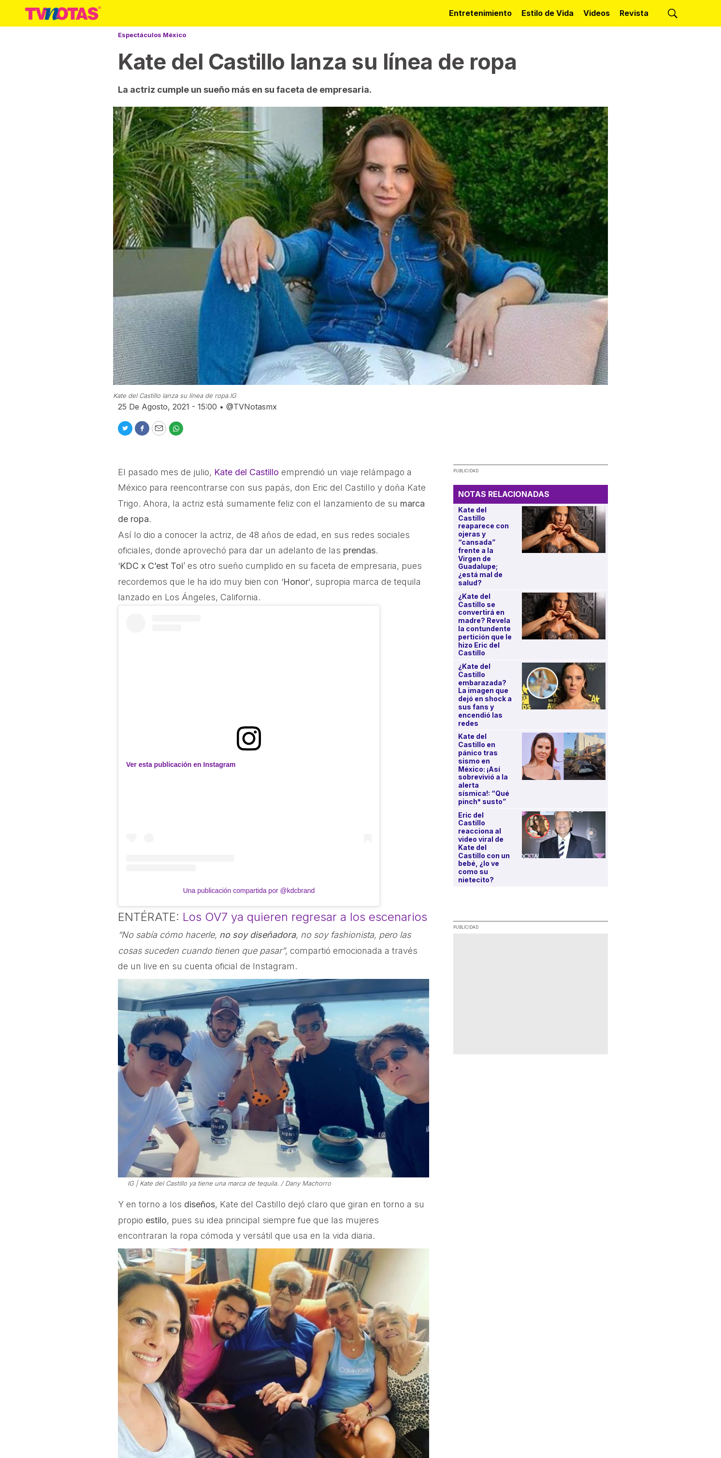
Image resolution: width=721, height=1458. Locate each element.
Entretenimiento (480, 13)
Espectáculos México (152, 35)
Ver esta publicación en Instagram (180, 764)
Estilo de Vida (547, 13)
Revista (634, 13)
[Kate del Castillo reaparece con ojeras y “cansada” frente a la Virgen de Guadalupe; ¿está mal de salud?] (564, 529)
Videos (596, 13)
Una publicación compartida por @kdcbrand (249, 890)
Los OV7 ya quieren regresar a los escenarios (305, 917)
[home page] (63, 13)
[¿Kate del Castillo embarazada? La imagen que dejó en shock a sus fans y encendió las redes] (564, 686)
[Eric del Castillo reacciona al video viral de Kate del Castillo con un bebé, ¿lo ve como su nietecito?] (564, 834)
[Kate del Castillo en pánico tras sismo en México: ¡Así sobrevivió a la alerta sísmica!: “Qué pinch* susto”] (564, 756)
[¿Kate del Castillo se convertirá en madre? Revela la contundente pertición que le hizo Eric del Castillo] (564, 616)
